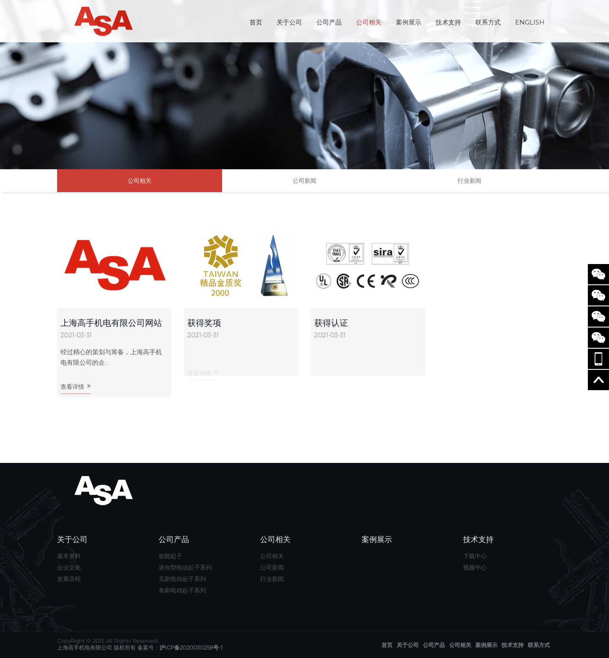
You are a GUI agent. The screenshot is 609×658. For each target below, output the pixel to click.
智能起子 (170, 556)
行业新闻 (469, 180)
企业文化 (69, 567)
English (530, 22)
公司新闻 (304, 180)
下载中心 (475, 556)
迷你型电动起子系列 (185, 567)
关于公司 (289, 22)
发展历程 (69, 579)
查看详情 (75, 389)
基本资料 (69, 556)
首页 (256, 22)
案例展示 (408, 22)
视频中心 (475, 567)
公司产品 (329, 22)
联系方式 (488, 22)
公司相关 (368, 22)
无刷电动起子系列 (182, 579)
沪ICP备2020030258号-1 (191, 647)
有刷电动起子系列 (182, 590)
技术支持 (448, 22)
